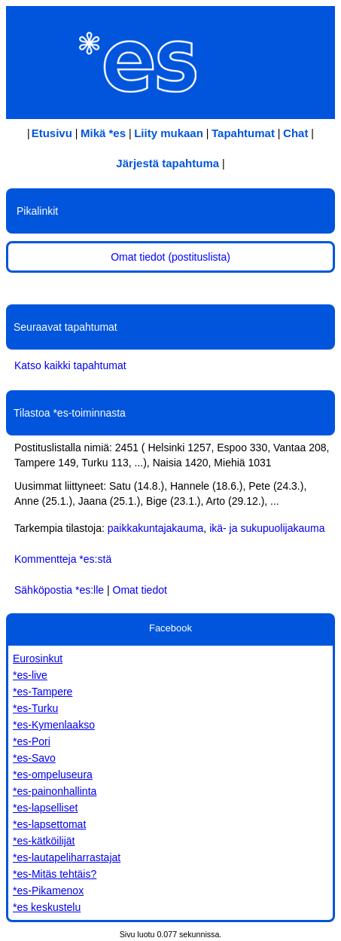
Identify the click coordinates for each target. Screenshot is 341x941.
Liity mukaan (168, 133)
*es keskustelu (47, 907)
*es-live (30, 675)
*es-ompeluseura (53, 774)
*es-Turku (35, 708)
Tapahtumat (243, 133)
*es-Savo (34, 758)
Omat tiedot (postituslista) (170, 257)
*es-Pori (31, 741)
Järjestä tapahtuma (167, 163)
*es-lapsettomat (49, 824)
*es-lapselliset (45, 808)
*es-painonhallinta (54, 791)
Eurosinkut (37, 658)
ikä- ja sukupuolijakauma (266, 528)
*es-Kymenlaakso (54, 725)
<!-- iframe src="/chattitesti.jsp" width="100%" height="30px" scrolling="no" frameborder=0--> (170, 292)
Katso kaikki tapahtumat (70, 365)
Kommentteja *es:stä (62, 559)
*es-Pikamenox (48, 890)
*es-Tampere (42, 692)
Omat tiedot (140, 590)
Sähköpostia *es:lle (59, 590)
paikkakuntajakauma (156, 528)
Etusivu (52, 133)
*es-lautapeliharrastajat (66, 857)
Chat (295, 133)
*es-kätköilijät (44, 841)
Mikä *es (103, 133)
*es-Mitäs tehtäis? (54, 874)
